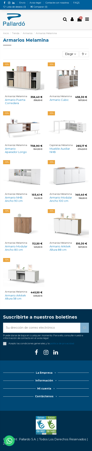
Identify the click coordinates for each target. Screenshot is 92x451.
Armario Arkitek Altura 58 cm (15, 297)
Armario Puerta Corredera (15, 101)
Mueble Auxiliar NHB (60, 150)
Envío (22, 2)
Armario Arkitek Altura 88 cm (60, 248)
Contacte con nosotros (57, 2)
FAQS (76, 2)
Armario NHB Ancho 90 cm (14, 199)
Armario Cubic (59, 99)
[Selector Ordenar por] (70, 54)
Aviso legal (36, 2)
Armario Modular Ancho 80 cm (16, 248)
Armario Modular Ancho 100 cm (61, 199)
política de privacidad (62, 343)
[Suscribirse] (84, 328)
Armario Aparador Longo (16, 150)
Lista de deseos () (15, 7)
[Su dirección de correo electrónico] (41, 328)
